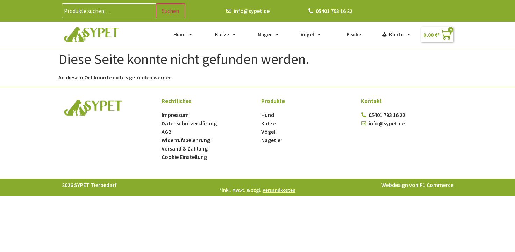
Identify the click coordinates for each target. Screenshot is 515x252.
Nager (268, 35)
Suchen (170, 10)
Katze (225, 35)
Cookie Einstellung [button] (184, 156)
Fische (353, 34)
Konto (400, 35)
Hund (183, 35)
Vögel (311, 35)
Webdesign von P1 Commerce (417, 184)
